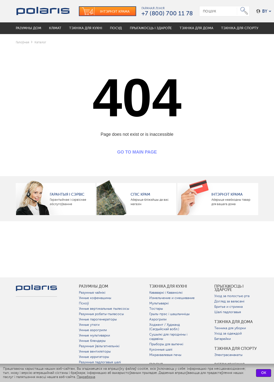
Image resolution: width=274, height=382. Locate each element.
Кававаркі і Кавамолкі (166, 293)
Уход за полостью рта (231, 296)
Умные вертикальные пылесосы (104, 309)
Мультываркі (159, 303)
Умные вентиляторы (95, 351)
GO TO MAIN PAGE (137, 152)
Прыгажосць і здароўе (229, 288)
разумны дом (93, 286)
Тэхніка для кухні (168, 286)
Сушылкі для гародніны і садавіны (168, 336)
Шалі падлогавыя (227, 312)
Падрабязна (86, 377)
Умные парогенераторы (98, 319)
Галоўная (22, 42)
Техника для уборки (230, 328)
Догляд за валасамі (229, 301)
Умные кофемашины (95, 298)
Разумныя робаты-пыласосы (101, 314)
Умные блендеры (92, 341)
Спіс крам (140, 194)
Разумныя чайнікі (92, 293)
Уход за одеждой (228, 333)
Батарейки (222, 339)
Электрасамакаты (228, 355)
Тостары (156, 309)
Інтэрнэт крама (227, 194)
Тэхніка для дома (233, 322)
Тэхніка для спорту (235, 348)
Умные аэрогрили (93, 330)
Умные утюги (89, 325)
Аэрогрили (157, 319)
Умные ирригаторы (94, 357)
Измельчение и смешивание (172, 298)
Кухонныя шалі (160, 349)
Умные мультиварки (94, 335)
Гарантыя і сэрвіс (67, 194)
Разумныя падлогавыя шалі (100, 362)
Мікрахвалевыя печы (165, 355)
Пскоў (84, 303)
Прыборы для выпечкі (166, 344)
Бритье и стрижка (228, 307)
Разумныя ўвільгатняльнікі (99, 346)
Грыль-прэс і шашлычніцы (169, 314)
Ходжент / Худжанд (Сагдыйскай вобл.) (164, 327)
